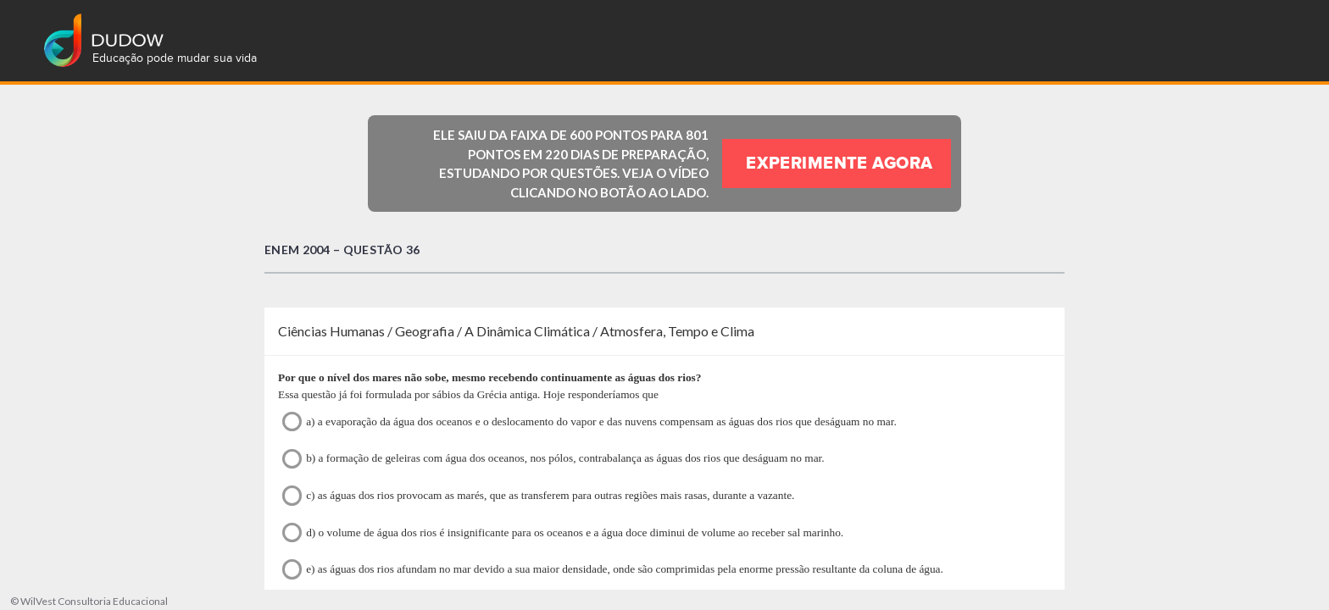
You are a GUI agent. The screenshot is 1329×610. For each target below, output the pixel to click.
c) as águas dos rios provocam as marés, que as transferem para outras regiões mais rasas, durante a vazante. (538, 495)
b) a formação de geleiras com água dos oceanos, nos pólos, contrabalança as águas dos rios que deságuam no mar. (553, 459)
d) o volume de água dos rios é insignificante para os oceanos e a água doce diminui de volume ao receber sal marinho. (562, 532)
